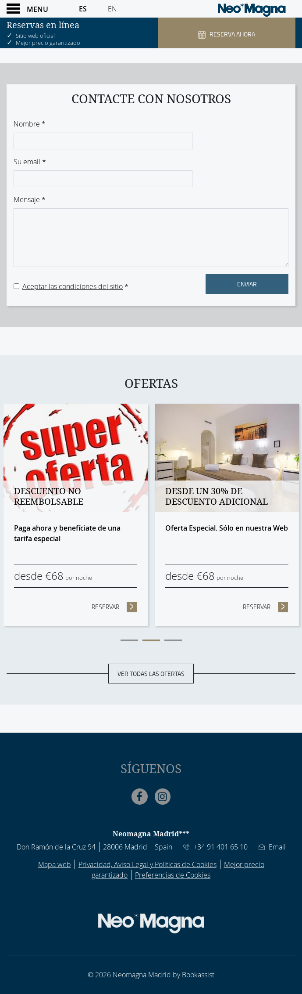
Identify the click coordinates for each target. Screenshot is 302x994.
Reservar (114, 606)
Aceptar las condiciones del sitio (72, 286)
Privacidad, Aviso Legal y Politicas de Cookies (147, 864)
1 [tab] (129, 640)
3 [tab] (173, 640)
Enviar (247, 283)
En (112, 9)
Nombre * (30, 124)
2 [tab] (151, 640)
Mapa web (54, 864)
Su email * (30, 161)
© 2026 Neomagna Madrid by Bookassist (151, 975)
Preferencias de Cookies (172, 875)
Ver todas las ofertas (151, 673)
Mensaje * (30, 199)
